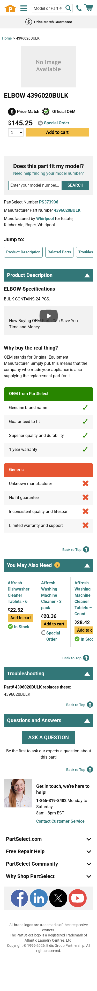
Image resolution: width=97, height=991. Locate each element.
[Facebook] (19, 898)
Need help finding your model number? (48, 173)
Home (7, 38)
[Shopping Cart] (88, 8)
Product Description (23, 252)
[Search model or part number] (52, 8)
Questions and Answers (48, 720)
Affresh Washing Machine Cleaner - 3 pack (51, 595)
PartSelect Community (32, 864)
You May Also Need (48, 565)
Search (75, 185)
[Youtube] (78, 898)
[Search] (68, 8)
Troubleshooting (48, 673)
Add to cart (57, 132)
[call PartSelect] (79, 8)
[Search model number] (35, 185)
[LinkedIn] (39, 898)
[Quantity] (16, 132)
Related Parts (59, 252)
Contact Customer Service (60, 821)
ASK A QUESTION (48, 737)
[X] (58, 898)
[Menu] (23, 8)
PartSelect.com (24, 839)
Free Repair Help (25, 851)
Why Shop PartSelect (30, 876)
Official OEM (64, 111)
